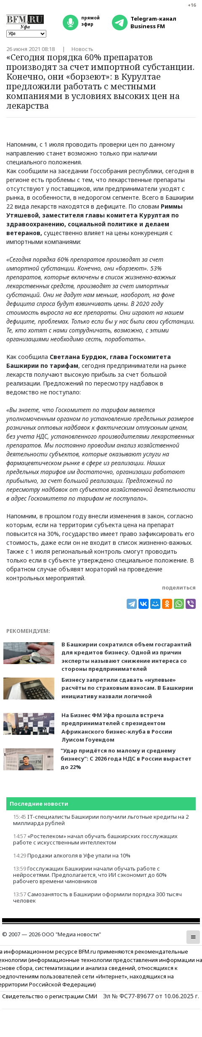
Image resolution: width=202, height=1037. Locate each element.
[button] (193, 937)
